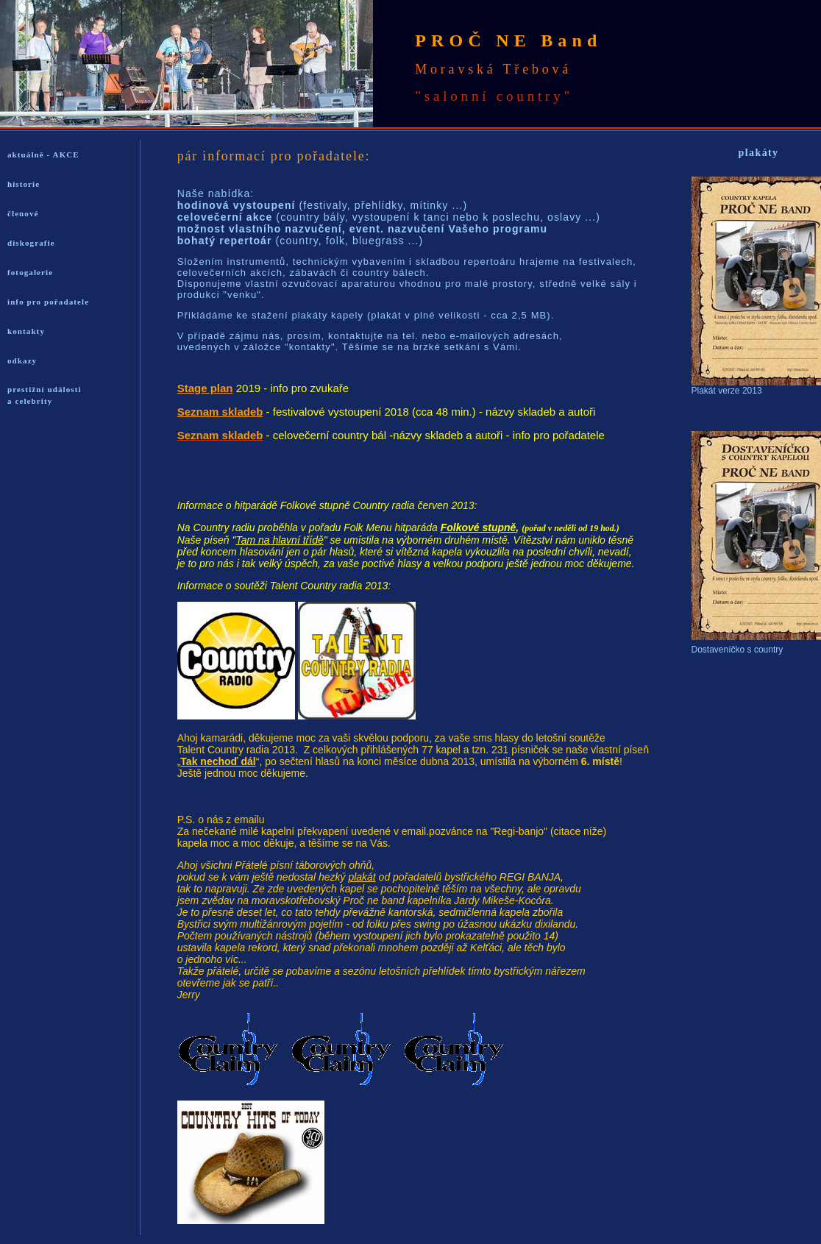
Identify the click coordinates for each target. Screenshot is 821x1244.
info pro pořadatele (48, 301)
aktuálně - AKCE (43, 154)
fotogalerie (30, 272)
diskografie (31, 242)
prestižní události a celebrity (44, 395)
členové (23, 213)
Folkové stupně (478, 527)
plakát (361, 877)
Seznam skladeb (220, 411)
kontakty (26, 331)
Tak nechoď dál (217, 761)
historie (23, 184)
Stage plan (205, 388)
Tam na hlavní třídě (279, 540)
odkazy (22, 360)
